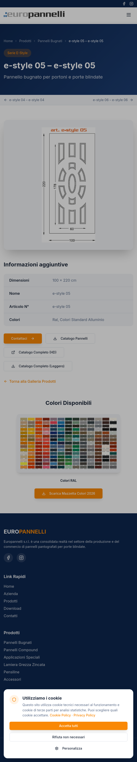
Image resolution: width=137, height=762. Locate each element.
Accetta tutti (68, 726)
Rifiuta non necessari (68, 737)
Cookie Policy (60, 715)
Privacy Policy (84, 715)
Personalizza (68, 748)
